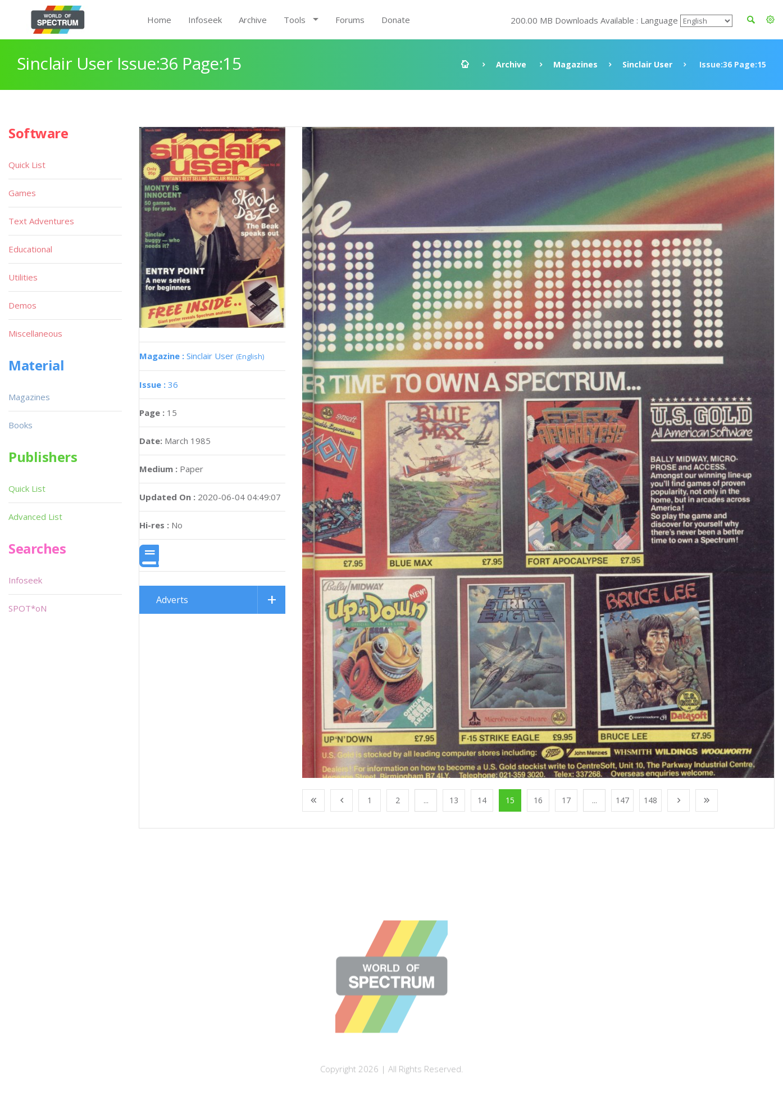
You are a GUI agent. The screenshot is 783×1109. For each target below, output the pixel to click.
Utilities (23, 277)
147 (622, 800)
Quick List (26, 164)
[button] (770, 19)
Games (22, 192)
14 (481, 800)
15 (510, 800)
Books (20, 425)
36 (158, 384)
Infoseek (205, 19)
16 (538, 800)
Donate (395, 19)
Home (159, 19)
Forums (350, 19)
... (426, 800)
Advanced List (35, 516)
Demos (22, 305)
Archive (253, 19)
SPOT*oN (27, 608)
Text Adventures (41, 221)
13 (453, 800)
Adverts (172, 600)
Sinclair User (647, 64)
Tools (295, 19)
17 (566, 800)
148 (650, 800)
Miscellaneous (35, 333)
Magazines (575, 64)
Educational (30, 249)
